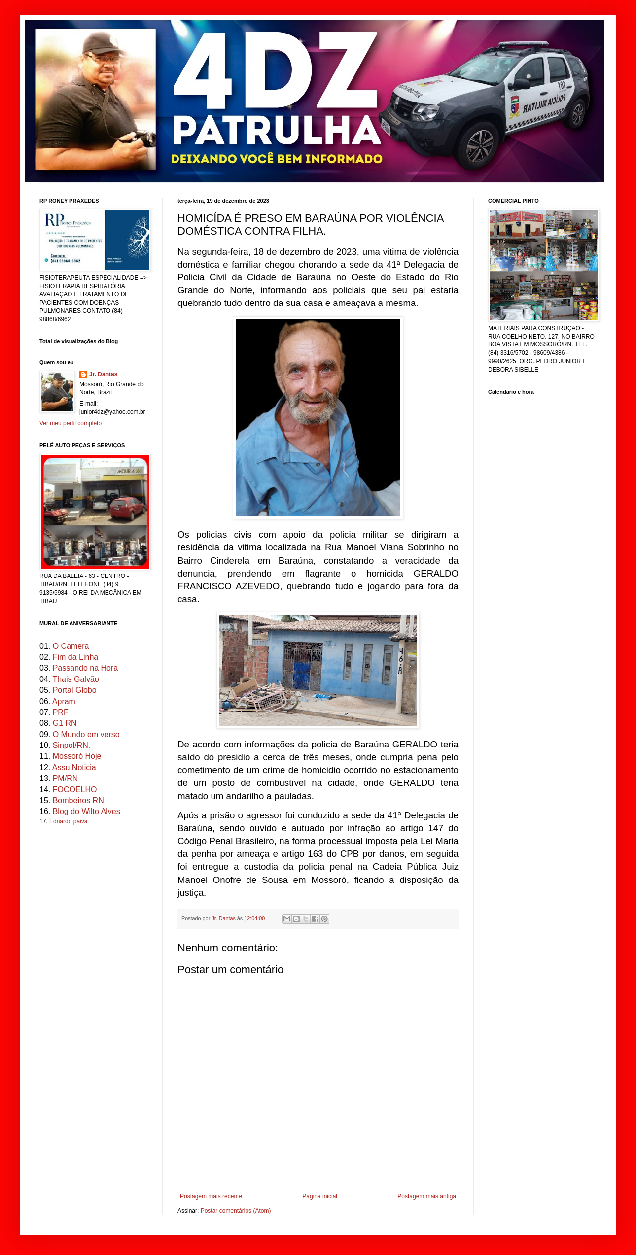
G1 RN (65, 723)
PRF (61, 712)
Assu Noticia (74, 767)
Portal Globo (75, 690)
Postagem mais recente (211, 1196)
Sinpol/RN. (71, 745)
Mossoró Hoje (77, 756)
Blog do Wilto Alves (86, 811)
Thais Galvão (75, 679)
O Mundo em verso (86, 734)
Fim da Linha (76, 657)
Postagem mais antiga (426, 1196)
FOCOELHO (75, 789)
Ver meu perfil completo (70, 423)
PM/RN (65, 778)
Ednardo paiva (68, 821)
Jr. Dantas (224, 918)
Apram (63, 701)
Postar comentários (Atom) (236, 1210)
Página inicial (319, 1196)
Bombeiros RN (78, 800)
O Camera (71, 646)
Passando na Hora (85, 668)
